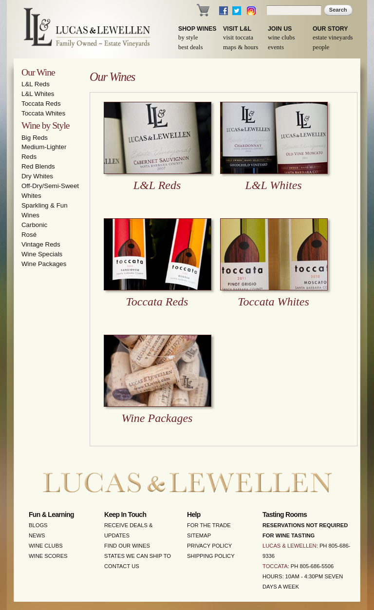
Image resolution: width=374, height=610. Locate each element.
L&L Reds (35, 84)
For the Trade (209, 525)
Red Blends (38, 166)
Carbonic (34, 225)
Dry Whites (37, 176)
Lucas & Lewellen (289, 546)
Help (194, 514)
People (321, 47)
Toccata (275, 566)
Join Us (280, 28)
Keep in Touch (125, 514)
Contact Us (121, 566)
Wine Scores (48, 556)
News (37, 535)
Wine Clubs (281, 37)
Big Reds (34, 137)
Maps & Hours (240, 47)
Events (276, 47)
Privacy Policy (209, 546)
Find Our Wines (127, 546)
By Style (188, 37)
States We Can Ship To (137, 556)
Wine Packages (43, 263)
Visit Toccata (238, 37)
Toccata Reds (41, 103)
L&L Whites (38, 93)
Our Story (330, 28)
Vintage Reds (40, 244)
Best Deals (190, 47)
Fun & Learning (51, 514)
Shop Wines (197, 28)
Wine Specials (41, 254)
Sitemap (199, 535)
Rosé (29, 234)
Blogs (38, 525)
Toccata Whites (43, 113)
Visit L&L (237, 28)
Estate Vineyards (333, 37)
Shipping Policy (211, 556)
